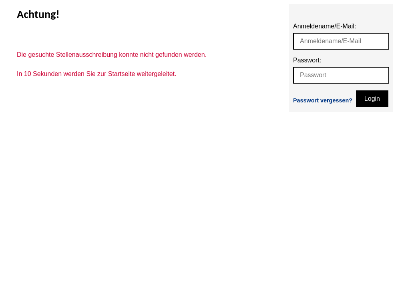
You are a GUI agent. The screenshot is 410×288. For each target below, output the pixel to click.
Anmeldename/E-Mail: (324, 26)
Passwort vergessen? (322, 100)
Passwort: (307, 60)
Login (372, 98)
